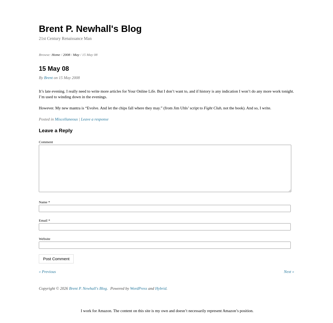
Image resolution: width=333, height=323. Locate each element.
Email (44, 228)
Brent (48, 78)
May (76, 55)
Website (44, 247)
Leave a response (95, 119)
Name (44, 210)
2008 (66, 55)
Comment (46, 142)
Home (56, 55)
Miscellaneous (66, 119)
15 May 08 (54, 68)
